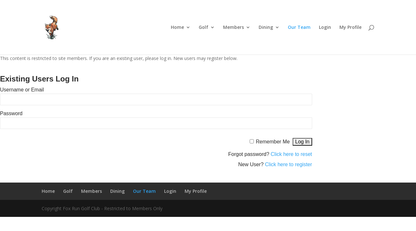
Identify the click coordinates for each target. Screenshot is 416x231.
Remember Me (273, 141)
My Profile (350, 27)
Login (325, 27)
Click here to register (288, 164)
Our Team (299, 27)
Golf (203, 27)
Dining (266, 27)
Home (177, 27)
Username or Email (22, 89)
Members (233, 27)
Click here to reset (291, 154)
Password (11, 113)
